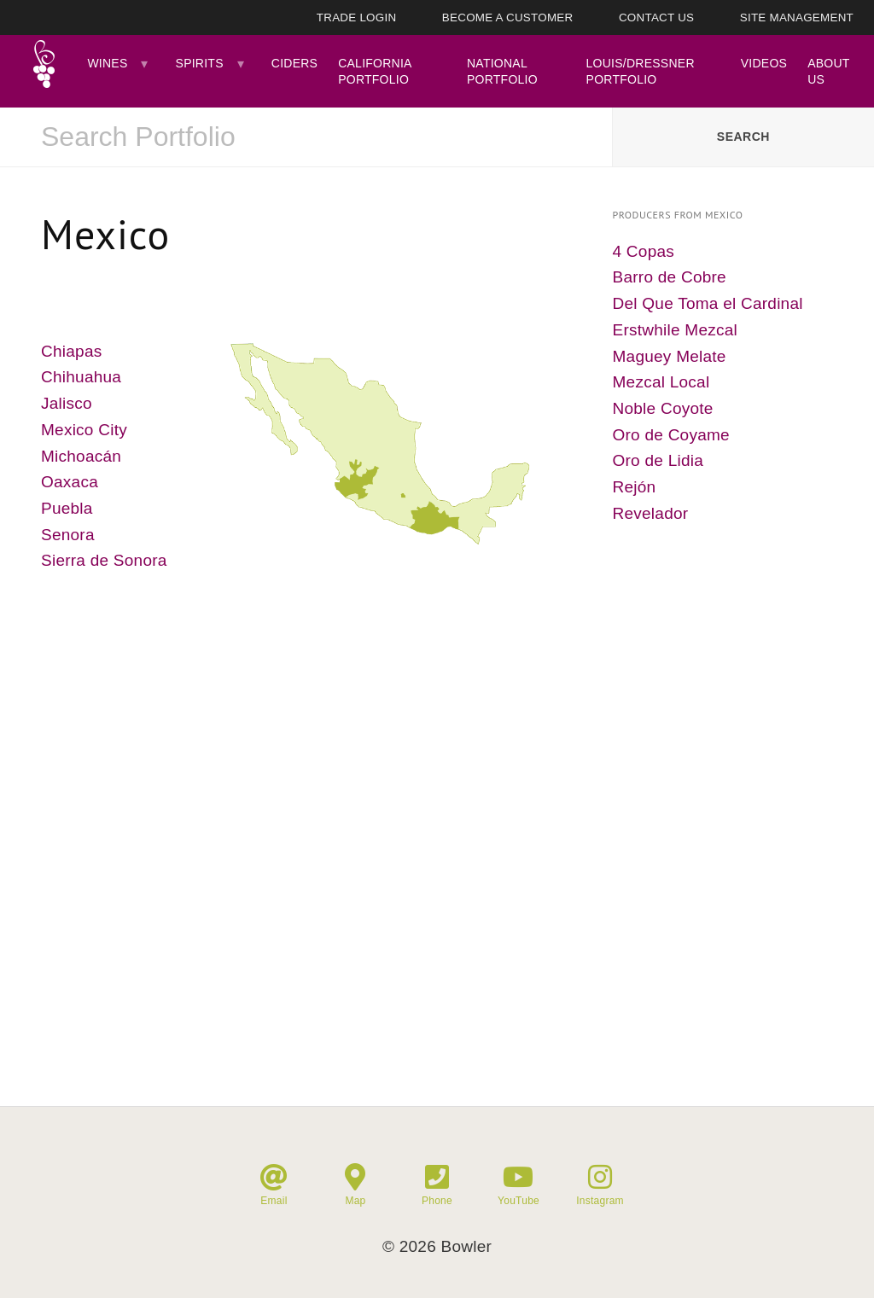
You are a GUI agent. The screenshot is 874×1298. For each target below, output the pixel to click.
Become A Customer (508, 17)
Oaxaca (69, 482)
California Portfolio (374, 70)
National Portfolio (502, 70)
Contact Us (656, 17)
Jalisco (66, 403)
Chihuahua (81, 377)
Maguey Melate (669, 356)
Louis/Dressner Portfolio (640, 70)
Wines (107, 63)
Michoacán (81, 456)
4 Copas (644, 251)
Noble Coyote (663, 408)
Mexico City (84, 430)
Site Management (797, 17)
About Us (828, 70)
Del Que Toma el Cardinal (708, 303)
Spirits (200, 63)
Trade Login (357, 17)
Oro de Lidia (658, 460)
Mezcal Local (661, 382)
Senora (68, 535)
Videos (764, 63)
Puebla (67, 508)
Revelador (651, 513)
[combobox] (306, 137)
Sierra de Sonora (104, 560)
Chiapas (71, 351)
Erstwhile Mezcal (675, 330)
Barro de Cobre (669, 277)
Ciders (294, 63)
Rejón (634, 487)
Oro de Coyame (671, 435)
